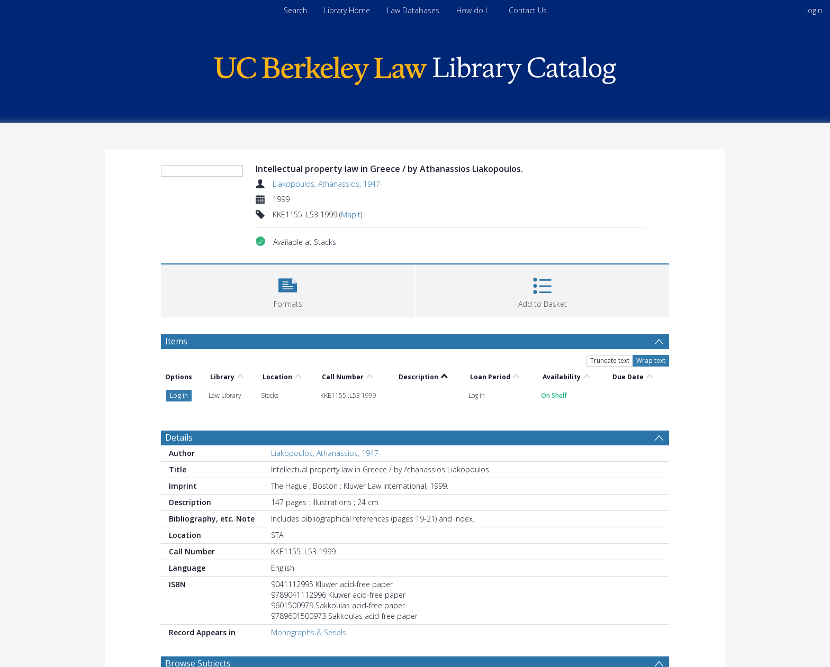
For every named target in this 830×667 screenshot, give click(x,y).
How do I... (474, 10)
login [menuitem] (814, 10)
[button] (287, 311)
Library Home (347, 10)
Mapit (350, 214)
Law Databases (413, 10)
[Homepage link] (415, 68)
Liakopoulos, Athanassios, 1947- (328, 184)
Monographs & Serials (308, 615)
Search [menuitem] (295, 10)
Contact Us (528, 10)
